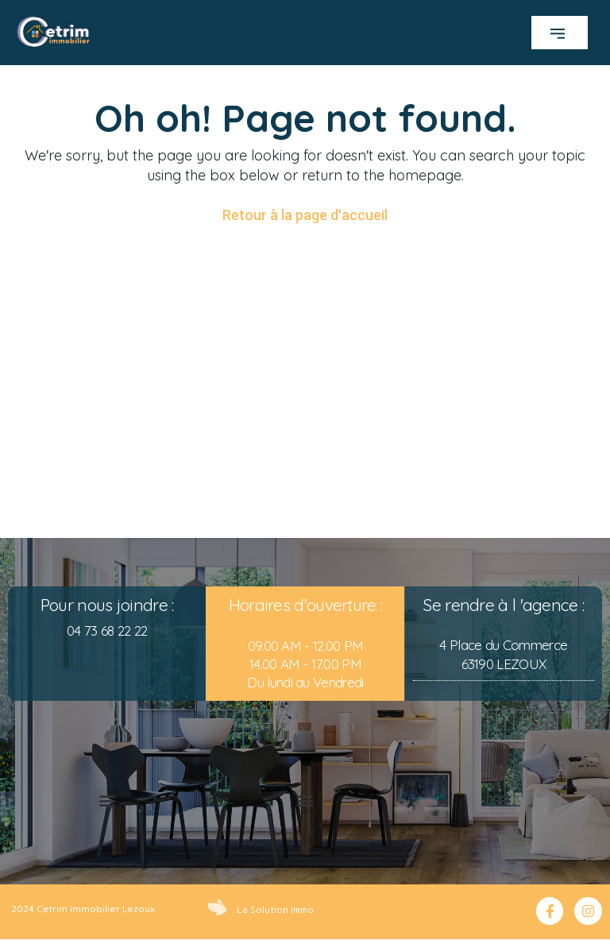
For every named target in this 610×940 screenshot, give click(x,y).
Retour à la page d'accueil (305, 215)
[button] (559, 32)
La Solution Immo (275, 909)
